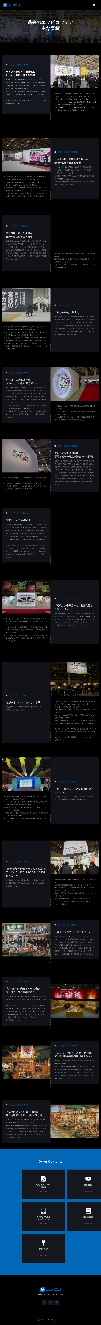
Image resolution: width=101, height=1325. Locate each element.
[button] (94, 5)
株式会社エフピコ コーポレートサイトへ (50, 1294)
